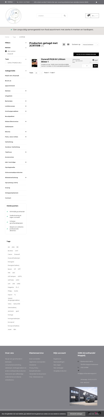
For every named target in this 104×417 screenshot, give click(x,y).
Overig (7, 188)
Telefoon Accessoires (9, 155)
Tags (14, 37)
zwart (9, 330)
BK (17, 247)
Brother (10, 251)
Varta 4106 (16, 304)
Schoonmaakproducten (13, 173)
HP (15, 269)
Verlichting (9, 142)
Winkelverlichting (11, 178)
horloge (10, 315)
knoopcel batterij (13, 326)
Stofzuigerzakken (11, 111)
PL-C (17, 287)
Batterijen (8, 101)
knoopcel (11, 322)
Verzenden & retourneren (37, 374)
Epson (10, 269)
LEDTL (20, 277)
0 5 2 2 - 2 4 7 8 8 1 (23, 2)
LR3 (9, 284)
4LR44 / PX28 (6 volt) (15, 63)
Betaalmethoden (35, 371)
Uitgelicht (8, 96)
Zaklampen (9, 127)
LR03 (17, 280)
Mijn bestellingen (58, 362)
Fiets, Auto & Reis (11, 137)
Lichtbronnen (10, 106)
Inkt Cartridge (10, 162)
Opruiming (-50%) (11, 183)
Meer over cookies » (94, 414)
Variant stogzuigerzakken (14, 299)
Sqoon (10, 295)
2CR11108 (22, 37)
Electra (7, 132)
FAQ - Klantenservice (36, 377)
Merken (7, 91)
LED (13, 273)
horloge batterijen (14, 319)
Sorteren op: (76, 45)
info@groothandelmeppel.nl (87, 374)
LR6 (13, 284)
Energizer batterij (13, 266)
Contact (8, 198)
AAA (13, 247)
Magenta (11, 287)
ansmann (11, 311)
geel (17, 311)
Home (7, 37)
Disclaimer (32, 365)
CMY (16, 251)
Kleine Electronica (11, 122)
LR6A (18, 284)
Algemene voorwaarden (37, 362)
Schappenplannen (11, 193)
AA (9, 247)
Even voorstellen (34, 359)
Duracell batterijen (14, 258)
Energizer (11, 262)
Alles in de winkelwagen (86, 54)
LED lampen (12, 277)
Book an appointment (10, 83)
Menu (9, 2)
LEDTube (11, 280)
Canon (10, 255)
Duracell (10, 54)
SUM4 (16, 291)
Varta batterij (12, 308)
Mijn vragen (57, 365)
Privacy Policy (33, 368)
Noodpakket (9, 117)
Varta (9, 304)
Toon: (31, 73)
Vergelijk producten (59, 371)
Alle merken (11, 51)
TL (15, 295)
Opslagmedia (10, 168)
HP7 (19, 269)
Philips (10, 291)
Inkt (9, 273)
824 (15, 330)
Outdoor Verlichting (12, 147)
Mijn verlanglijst (58, 368)
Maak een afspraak (12, 76)
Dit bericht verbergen (76, 414)
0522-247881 (84, 368)
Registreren (57, 359)
